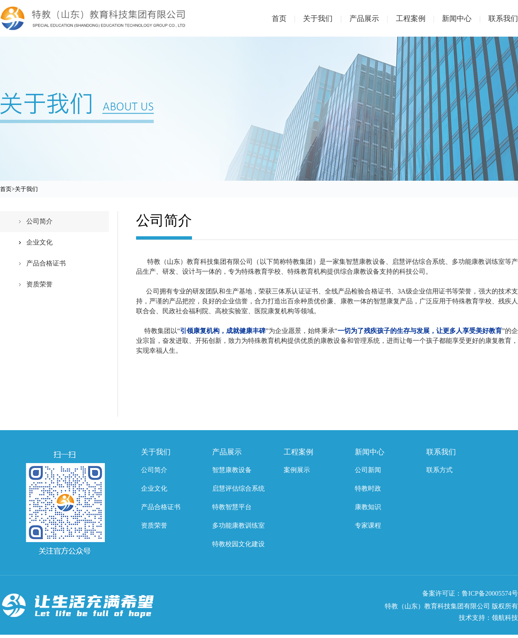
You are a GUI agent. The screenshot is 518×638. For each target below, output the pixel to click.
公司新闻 (368, 469)
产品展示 (372, 18)
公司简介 (39, 221)
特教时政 (368, 488)
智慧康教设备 (232, 469)
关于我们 (326, 18)
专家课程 (368, 525)
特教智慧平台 (232, 506)
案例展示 (297, 469)
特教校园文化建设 (238, 543)
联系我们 (503, 18)
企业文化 (39, 242)
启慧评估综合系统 (238, 488)
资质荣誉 (39, 284)
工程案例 (419, 18)
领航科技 (505, 617)
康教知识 (368, 506)
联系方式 (439, 469)
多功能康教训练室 (238, 525)
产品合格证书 (46, 263)
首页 (287, 18)
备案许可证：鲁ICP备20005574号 (470, 593)
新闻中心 (465, 18)
